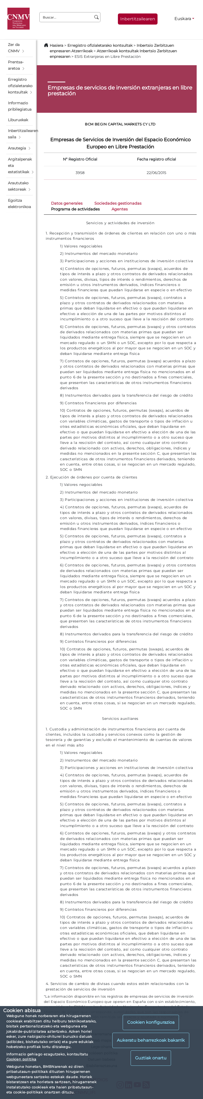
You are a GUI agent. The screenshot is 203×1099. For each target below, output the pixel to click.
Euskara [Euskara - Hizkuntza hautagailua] (182, 18)
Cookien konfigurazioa (150, 1022)
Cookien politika (21, 1059)
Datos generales (66, 203)
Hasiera (56, 45)
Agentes (120, 209)
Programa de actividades (75, 209)
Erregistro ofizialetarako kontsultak (99, 45)
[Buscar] (96, 17)
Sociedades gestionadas (117, 203)
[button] (19, 48)
